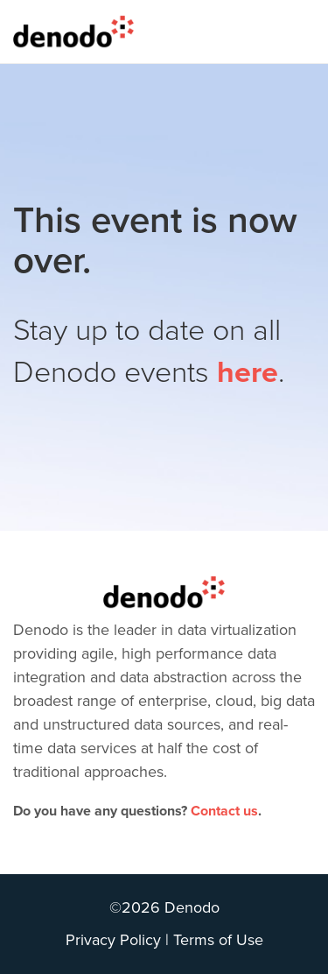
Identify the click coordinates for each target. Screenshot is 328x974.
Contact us (224, 811)
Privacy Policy (113, 939)
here (247, 373)
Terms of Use (218, 939)
